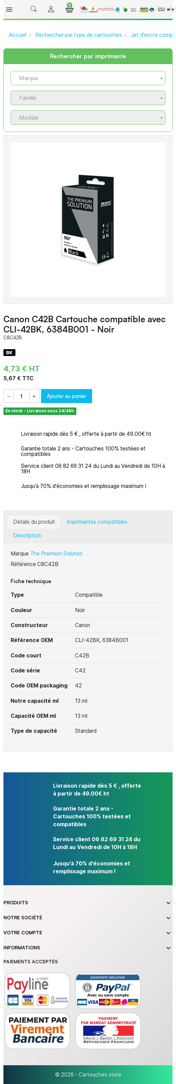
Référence (23, 564)
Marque (20, 553)
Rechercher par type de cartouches (78, 35)
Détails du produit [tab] (34, 522)
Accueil (17, 35)
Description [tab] (27, 535)
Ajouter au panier (66, 395)
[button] (33, 9)
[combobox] (88, 78)
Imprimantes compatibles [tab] (97, 522)
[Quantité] (21, 396)
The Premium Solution (56, 553)
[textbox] (85, 78)
